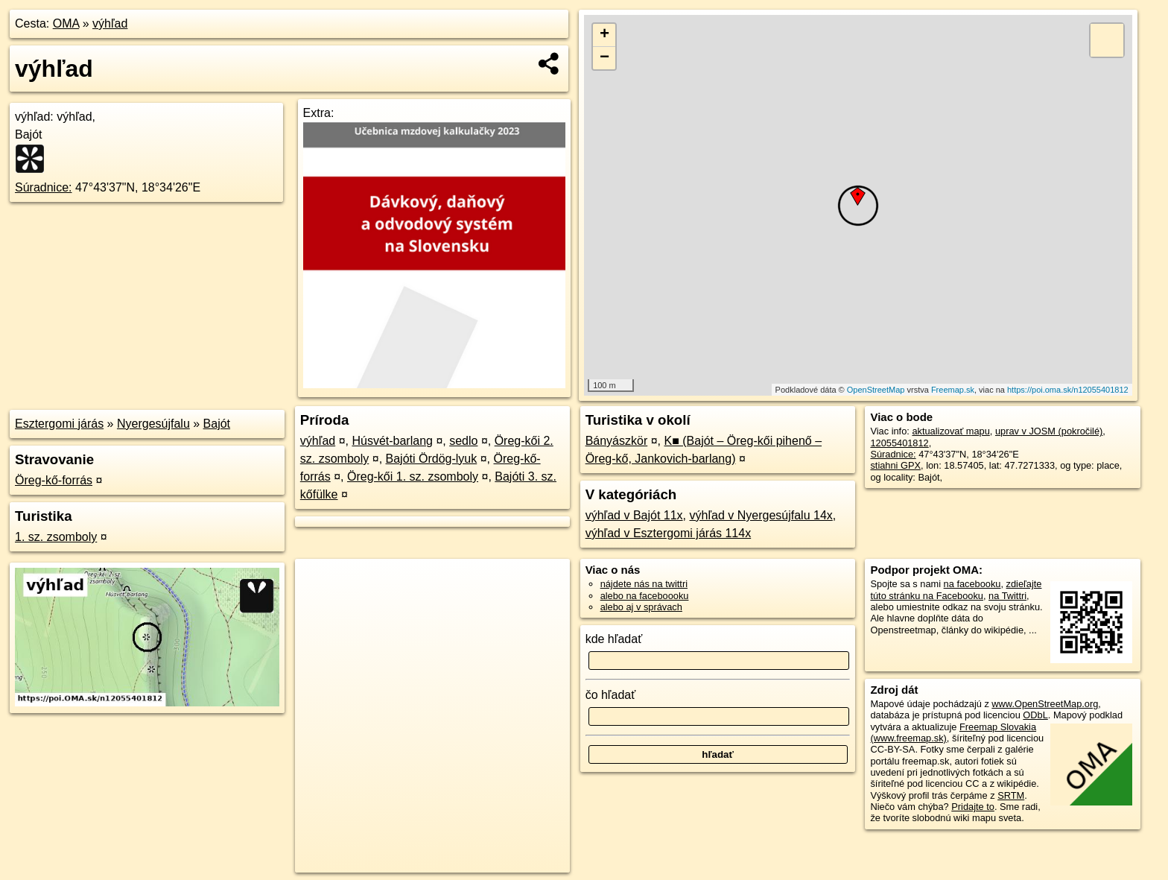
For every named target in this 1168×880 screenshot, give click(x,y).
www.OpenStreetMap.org (1044, 703)
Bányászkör (616, 440)
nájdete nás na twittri (644, 583)
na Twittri (1007, 595)
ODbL (1035, 715)
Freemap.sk (952, 389)
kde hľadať (614, 639)
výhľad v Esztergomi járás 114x (668, 533)
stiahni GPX (895, 465)
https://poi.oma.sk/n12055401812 (1068, 389)
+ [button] (604, 35)
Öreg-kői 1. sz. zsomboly (412, 476)
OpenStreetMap (876, 389)
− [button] (604, 58)
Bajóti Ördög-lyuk (431, 458)
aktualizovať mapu (950, 431)
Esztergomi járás (59, 423)
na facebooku (972, 583)
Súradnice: (43, 187)
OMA (66, 23)
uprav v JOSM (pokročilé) (1048, 431)
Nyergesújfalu (153, 423)
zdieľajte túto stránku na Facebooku (955, 589)
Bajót (216, 423)
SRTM (1010, 795)
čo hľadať (610, 695)
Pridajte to (972, 806)
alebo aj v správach (641, 606)
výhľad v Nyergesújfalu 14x (760, 515)
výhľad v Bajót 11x (634, 515)
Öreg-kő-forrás (53, 480)
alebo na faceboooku (644, 595)
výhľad (109, 23)
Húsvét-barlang (392, 440)
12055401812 (899, 443)
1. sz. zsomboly (56, 537)
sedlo (463, 440)
